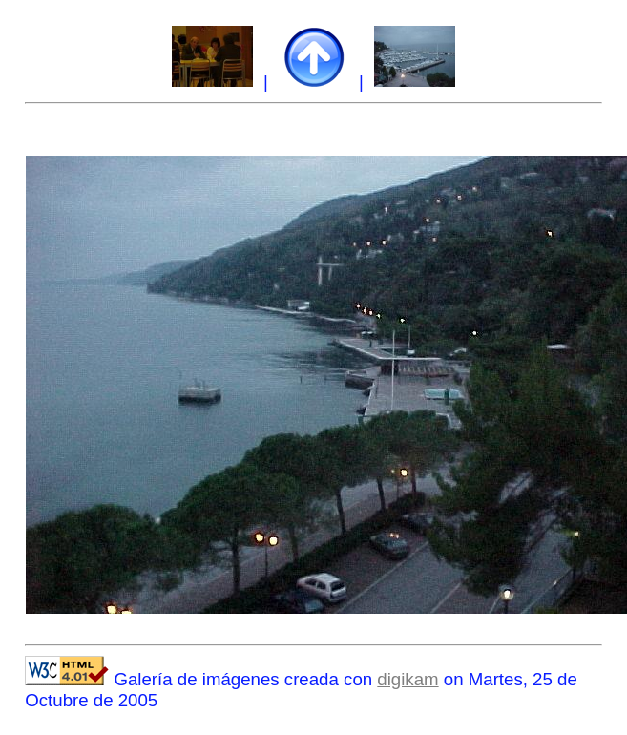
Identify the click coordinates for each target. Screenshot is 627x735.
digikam (407, 679)
